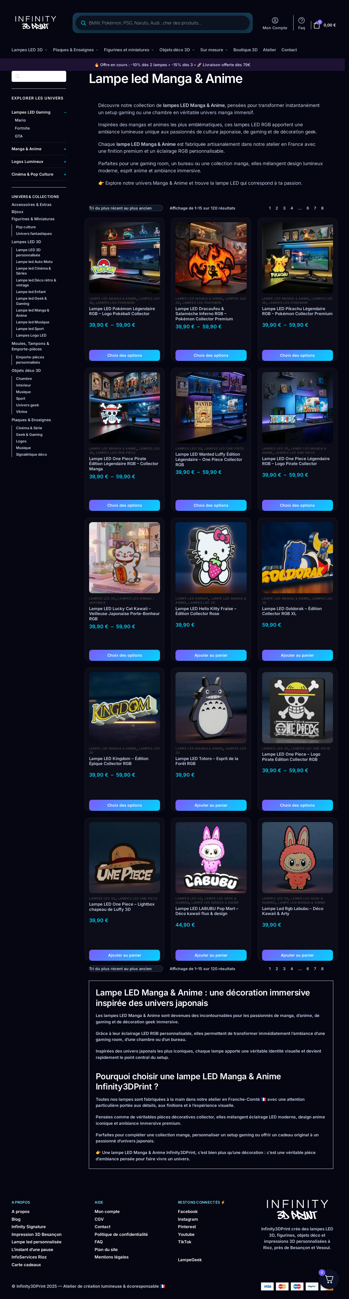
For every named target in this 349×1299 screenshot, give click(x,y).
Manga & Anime (26, 148)
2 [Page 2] (277, 207)
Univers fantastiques (34, 233)
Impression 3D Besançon (37, 1234)
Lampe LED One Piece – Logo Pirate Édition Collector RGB (291, 757)
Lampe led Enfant (191, 598)
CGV (99, 1219)
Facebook (188, 1211)
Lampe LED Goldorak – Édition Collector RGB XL (292, 611)
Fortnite (22, 127)
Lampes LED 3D (188, 448)
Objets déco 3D (26, 370)
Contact (102, 1226)
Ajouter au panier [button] (211, 655)
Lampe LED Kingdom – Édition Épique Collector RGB (118, 761)
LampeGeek (190, 1259)
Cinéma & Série (29, 427)
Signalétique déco (31, 454)
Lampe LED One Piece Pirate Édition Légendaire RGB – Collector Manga (123, 463)
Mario (20, 119)
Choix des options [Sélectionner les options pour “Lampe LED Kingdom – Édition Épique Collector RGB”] (124, 805)
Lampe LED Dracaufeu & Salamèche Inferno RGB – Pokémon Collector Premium (204, 313)
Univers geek (27, 404)
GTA (19, 135)
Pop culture (26, 226)
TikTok (184, 1241)
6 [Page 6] (308, 207)
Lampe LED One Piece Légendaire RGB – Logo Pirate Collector (296, 461)
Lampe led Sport (30, 328)
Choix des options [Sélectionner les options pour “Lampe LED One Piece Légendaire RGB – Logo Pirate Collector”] (297, 505)
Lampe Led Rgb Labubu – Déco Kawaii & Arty (292, 911)
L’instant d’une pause (32, 1249)
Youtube (186, 1234)
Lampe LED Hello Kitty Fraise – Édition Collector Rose (205, 611)
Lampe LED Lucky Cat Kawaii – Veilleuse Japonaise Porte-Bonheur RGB (124, 613)
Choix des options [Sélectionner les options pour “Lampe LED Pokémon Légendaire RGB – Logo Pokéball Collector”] (124, 355)
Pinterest (187, 1226)
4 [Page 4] (292, 207)
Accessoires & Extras (32, 204)
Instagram (188, 1219)
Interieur (23, 385)
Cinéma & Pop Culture (32, 173)
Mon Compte (275, 23)
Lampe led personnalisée (37, 1241)
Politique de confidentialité (121, 1234)
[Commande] (126, 208)
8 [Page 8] (322, 207)
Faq (301, 23)
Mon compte (107, 1211)
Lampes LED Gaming (31, 111)
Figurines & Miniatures (33, 218)
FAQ (99, 1241)
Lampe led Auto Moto (34, 261)
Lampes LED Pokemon (115, 302)
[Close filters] (68, 74)
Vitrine (21, 411)
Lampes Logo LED (31, 335)
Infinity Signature (29, 1226)
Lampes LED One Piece (116, 452)
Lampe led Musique (32, 322)
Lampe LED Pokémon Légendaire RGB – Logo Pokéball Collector (122, 311)
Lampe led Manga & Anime (113, 298)
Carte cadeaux (26, 1264)
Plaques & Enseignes (31, 419)
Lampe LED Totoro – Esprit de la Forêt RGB (206, 761)
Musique (23, 391)
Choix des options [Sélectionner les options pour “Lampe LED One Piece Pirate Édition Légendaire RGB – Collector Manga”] (124, 505)
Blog (16, 1219)
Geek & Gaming (29, 434)
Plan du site (106, 1249)
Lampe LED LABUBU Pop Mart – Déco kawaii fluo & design (206, 911)
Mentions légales (112, 1256)
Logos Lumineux (27, 161)
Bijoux (17, 211)
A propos (21, 1211)
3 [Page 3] (284, 207)
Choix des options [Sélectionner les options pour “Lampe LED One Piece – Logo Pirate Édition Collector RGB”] (297, 805)
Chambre (24, 378)
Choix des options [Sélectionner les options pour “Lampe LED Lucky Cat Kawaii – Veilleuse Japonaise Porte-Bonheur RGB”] (124, 655)
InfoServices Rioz (29, 1256)
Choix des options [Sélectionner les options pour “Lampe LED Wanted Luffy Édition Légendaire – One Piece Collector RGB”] (211, 505)
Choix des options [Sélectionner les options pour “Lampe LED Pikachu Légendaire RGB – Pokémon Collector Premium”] (297, 355)
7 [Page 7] (315, 207)
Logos (21, 441)
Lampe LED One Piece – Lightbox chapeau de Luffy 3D (122, 906)
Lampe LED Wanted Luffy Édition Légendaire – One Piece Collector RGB (208, 459)
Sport (20, 398)
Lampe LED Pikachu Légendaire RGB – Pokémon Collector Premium (297, 311)
